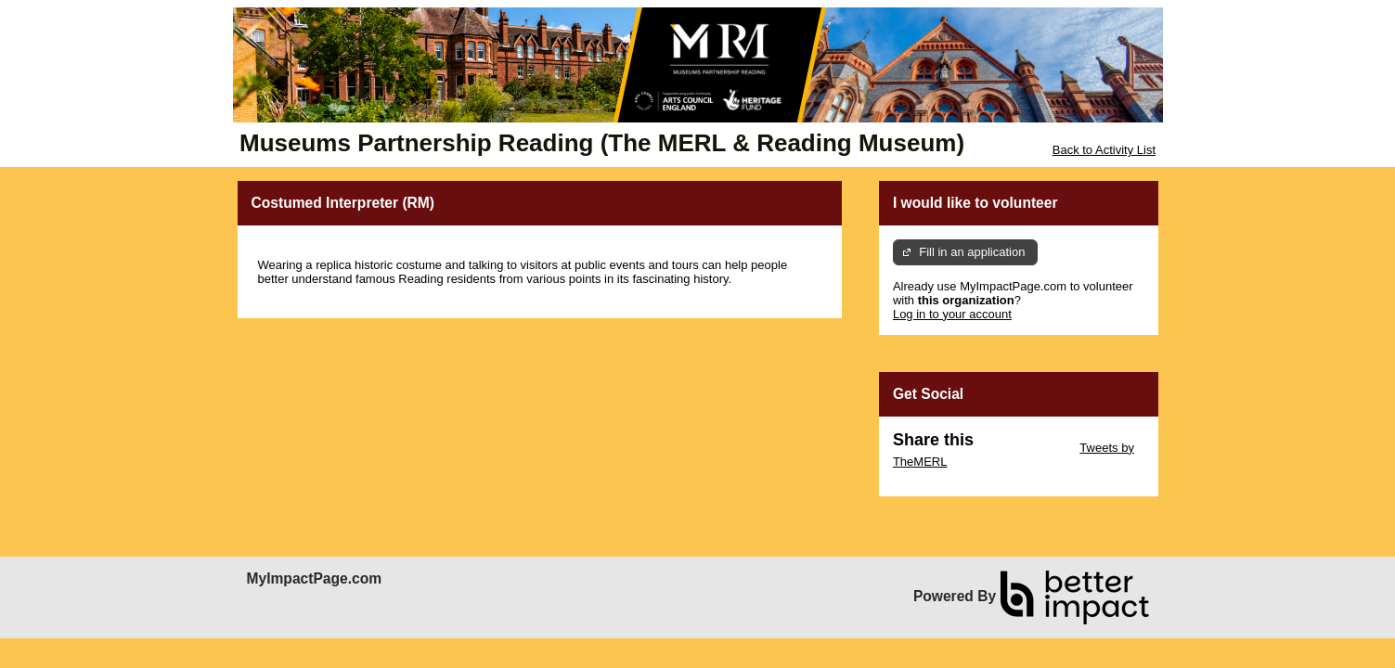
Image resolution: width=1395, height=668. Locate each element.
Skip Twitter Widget (1025, 448)
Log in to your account (952, 314)
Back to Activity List (1104, 150)
